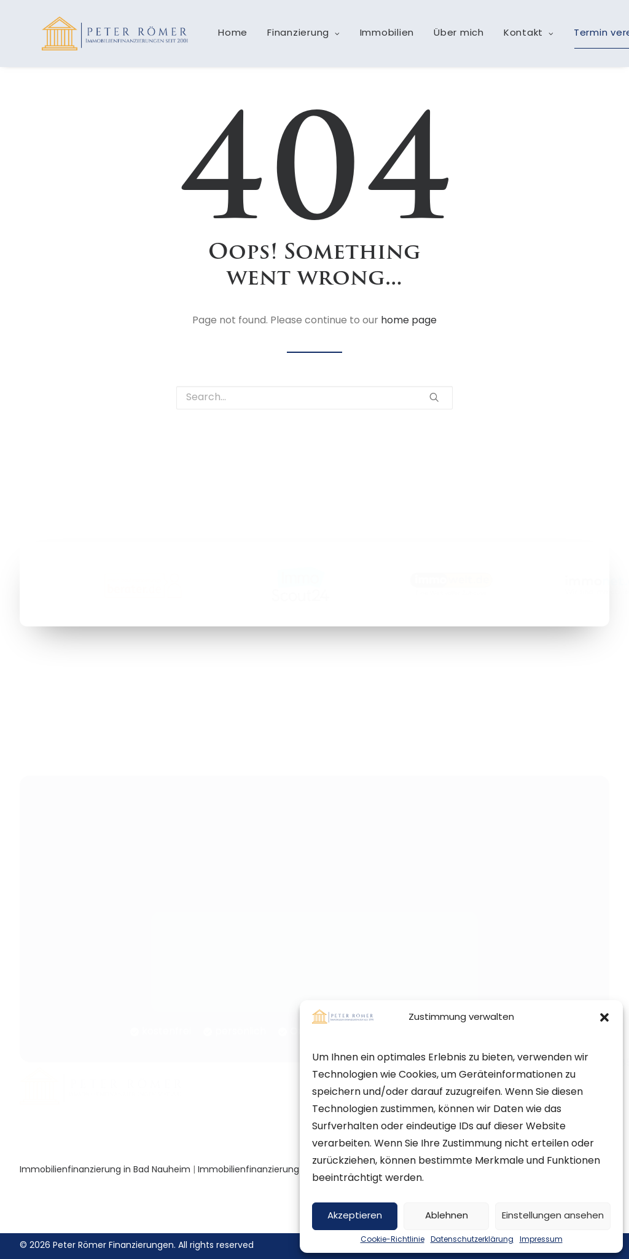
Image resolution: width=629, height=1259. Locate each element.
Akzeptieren (354, 1216)
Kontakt (524, 38)
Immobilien (383, 38)
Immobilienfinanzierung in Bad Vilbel (275, 1170)
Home (228, 38)
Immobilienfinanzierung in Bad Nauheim (105, 1170)
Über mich (454, 38)
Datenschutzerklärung (472, 1240)
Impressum (541, 1240)
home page (409, 321)
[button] (604, 1017)
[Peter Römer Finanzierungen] (113, 38)
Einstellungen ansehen (553, 1216)
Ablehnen (446, 1216)
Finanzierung (299, 38)
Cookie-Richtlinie (392, 1240)
